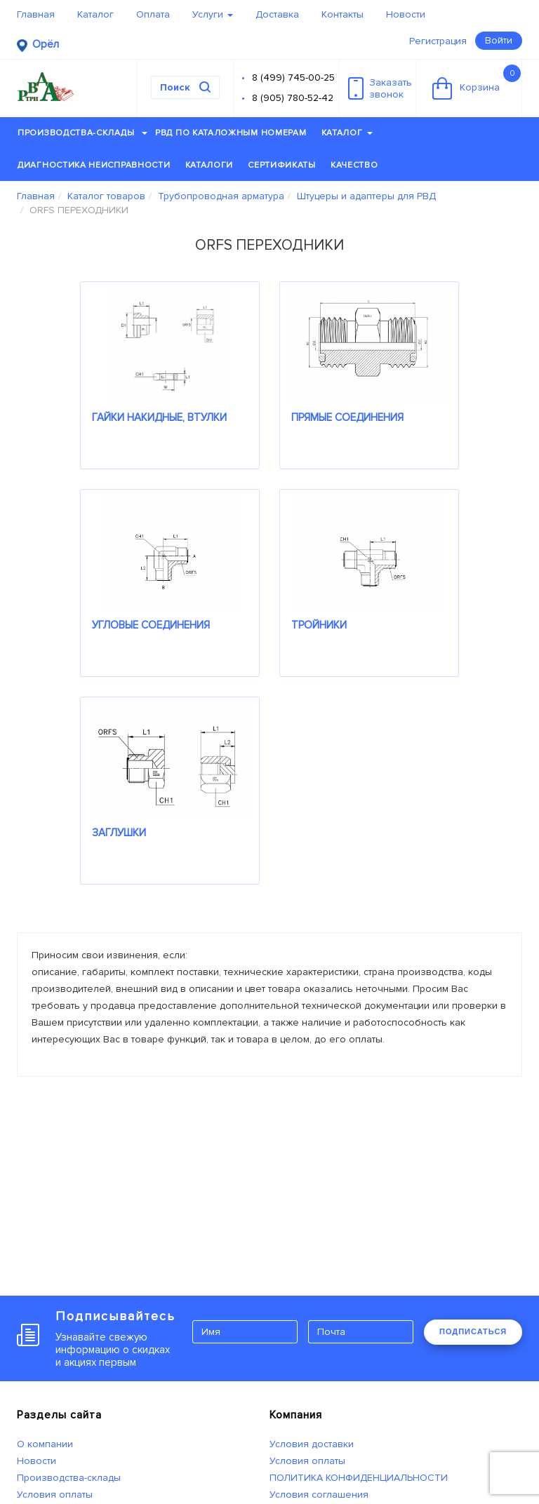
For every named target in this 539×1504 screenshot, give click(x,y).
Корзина (476, 82)
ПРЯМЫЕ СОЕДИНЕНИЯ (347, 417)
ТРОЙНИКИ (319, 625)
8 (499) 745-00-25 (293, 77)
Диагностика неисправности (94, 165)
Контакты (342, 14)
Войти (498, 40)
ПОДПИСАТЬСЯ (473, 1331)
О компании (45, 1444)
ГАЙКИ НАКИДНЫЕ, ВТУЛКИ (159, 417)
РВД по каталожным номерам (231, 133)
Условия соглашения (319, 1494)
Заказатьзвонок (380, 88)
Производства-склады (82, 133)
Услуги (212, 14)
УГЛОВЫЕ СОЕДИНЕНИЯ (151, 625)
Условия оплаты (55, 1494)
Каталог (95, 14)
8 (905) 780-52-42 (292, 98)
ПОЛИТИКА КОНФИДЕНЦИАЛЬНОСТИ (359, 1478)
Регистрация (438, 41)
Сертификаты (282, 165)
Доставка (277, 14)
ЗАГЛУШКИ (119, 832)
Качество (354, 165)
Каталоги (209, 165)
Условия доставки (312, 1444)
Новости (405, 14)
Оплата (153, 14)
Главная (36, 14)
